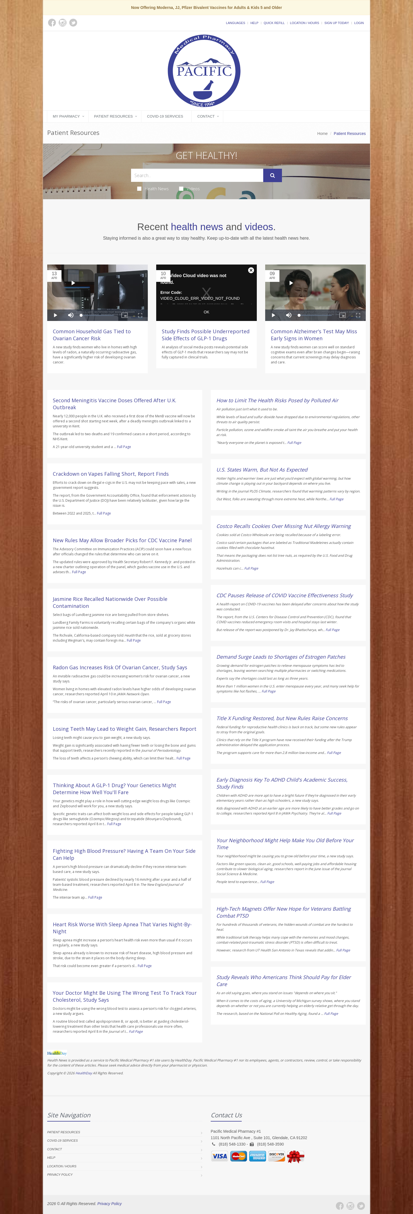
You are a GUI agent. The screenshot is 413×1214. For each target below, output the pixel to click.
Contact (206, 116)
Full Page (124, 446)
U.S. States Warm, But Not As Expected (261, 469)
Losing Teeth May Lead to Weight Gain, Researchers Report (124, 728)
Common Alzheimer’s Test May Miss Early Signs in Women (314, 335)
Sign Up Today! (336, 23)
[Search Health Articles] (197, 175)
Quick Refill (274, 23)
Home (322, 133)
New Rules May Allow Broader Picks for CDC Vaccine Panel (122, 540)
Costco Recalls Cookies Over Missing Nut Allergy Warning (283, 526)
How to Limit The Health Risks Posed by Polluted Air (277, 400)
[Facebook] (340, 1206)
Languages (235, 23)
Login (359, 23)
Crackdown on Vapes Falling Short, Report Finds (111, 473)
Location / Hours (304, 23)
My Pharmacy (66, 116)
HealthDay (83, 1073)
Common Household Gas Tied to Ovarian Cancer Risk (92, 335)
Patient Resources (113, 116)
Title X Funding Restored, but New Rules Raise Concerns (282, 718)
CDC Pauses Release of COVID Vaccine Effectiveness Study (284, 595)
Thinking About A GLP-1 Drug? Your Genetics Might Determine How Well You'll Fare (114, 789)
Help (254, 23)
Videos (189, 188)
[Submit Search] (272, 175)
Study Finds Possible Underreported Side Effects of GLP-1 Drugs (206, 335)
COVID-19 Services (165, 116)
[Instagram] (350, 1206)
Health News (153, 188)
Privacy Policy (60, 1174)
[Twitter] (361, 1206)
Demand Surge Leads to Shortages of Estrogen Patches (280, 656)
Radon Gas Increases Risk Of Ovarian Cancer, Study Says (120, 667)
